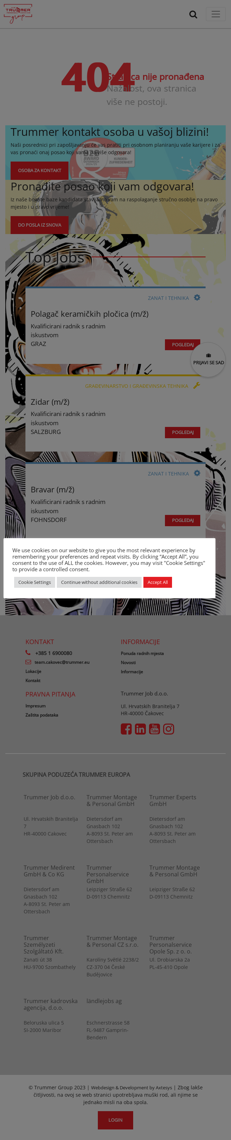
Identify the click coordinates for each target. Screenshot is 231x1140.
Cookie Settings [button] (34, 582)
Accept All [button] (158, 582)
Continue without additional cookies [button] (99, 582)
